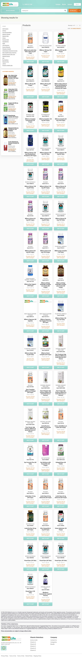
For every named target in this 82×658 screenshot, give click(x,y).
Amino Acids (33, 640)
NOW (3, 43)
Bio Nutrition (5, 60)
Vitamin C (33, 646)
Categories (53, 642)
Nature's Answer (6, 34)
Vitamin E (33, 650)
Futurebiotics (5, 41)
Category (70, 4)
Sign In (77, 4)
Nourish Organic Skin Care (8, 54)
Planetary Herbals (6, 49)
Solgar (4, 38)
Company (58, 4)
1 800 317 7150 (27, 4)
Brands (64, 4)
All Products (5, 28)
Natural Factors (6, 56)
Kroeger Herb (5, 39)
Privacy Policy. (4, 656)
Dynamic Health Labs (7, 65)
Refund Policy (28, 656)
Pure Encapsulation (7, 32)
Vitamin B (33, 644)
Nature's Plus (5, 61)
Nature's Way (5, 36)
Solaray (4, 30)
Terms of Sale (20, 656)
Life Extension (5, 45)
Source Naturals (6, 47)
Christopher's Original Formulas (9, 50)
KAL (3, 58)
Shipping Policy (37, 656)
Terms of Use (12, 656)
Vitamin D (33, 648)
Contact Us (53, 640)
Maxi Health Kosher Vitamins (9, 52)
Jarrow (4, 63)
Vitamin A (33, 642)
